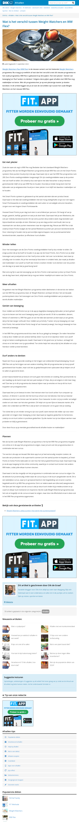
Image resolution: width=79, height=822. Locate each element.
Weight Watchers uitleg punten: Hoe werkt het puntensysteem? (31, 458)
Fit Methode (27, 8)
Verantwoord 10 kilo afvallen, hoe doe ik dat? (18, 559)
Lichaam (23, 11)
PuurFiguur (13, 725)
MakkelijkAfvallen (16, 731)
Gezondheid (69, 8)
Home (64, 769)
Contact (64, 782)
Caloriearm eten (37, 8)
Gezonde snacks (12, 679)
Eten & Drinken (14, 11)
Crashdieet (10, 656)
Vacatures (65, 788)
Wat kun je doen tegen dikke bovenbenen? (55, 550)
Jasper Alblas (14, 737)
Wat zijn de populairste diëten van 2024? (57, 559)
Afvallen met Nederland (18, 744)
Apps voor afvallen (12, 660)
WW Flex (12, 712)
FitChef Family (14, 693)
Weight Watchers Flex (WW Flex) (15, 69)
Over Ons (65, 776)
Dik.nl (29, 814)
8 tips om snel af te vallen (16, 541)
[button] (73, 3)
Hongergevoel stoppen (14, 675)
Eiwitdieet (47, 8)
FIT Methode (14, 699)
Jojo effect (10, 665)
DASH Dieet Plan (15, 750)
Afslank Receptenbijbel (18, 718)
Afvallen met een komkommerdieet (58, 523)
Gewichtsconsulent (57, 8)
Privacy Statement (68, 785)
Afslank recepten (12, 651)
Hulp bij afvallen (12, 641)
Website (8, 497)
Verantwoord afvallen (13, 637)
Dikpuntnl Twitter (31, 795)
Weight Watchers (16, 8)
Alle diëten (5, 8)
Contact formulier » (49, 801)
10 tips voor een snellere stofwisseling (54, 532)
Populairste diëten (12, 632)
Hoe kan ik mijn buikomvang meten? (19, 550)
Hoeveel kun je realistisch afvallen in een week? (19, 532)
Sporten (5, 11)
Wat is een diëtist (12, 646)
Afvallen (19, 2)
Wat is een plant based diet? (55, 541)
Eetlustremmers (12, 670)
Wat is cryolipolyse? (13, 523)
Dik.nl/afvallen (8, 774)
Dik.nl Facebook (31, 789)
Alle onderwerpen (67, 779)
